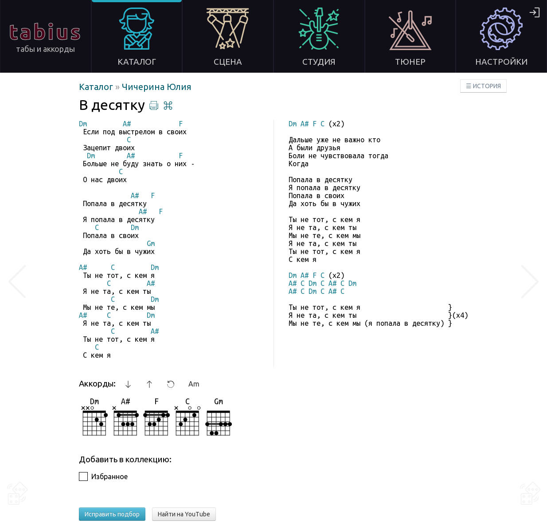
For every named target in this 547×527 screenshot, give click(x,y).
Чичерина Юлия (156, 87)
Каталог (97, 87)
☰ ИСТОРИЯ (483, 86)
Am (193, 384)
